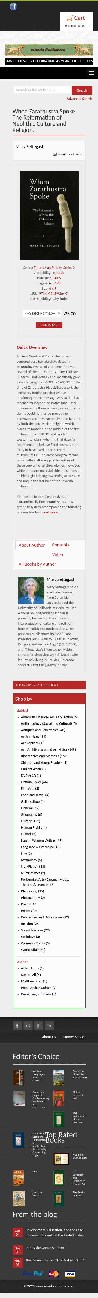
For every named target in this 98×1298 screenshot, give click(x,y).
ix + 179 (55, 283)
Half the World (37, 1194)
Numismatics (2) (33, 873)
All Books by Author (37, 564)
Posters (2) (29, 911)
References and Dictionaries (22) (45, 917)
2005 (57, 278)
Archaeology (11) (33, 736)
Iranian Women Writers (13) (41, 840)
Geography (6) (31, 814)
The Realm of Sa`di (79, 1194)
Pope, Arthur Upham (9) (39, 988)
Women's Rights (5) (35, 943)
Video (57, 554)
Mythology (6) (31, 860)
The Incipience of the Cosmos (78, 1117)
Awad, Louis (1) (32, 968)
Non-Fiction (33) (33, 866)
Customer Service (72, 1037)
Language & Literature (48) (41, 847)
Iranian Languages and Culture (38, 1075)
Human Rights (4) (34, 827)
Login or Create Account (37, 685)
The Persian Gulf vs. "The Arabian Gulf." (55, 1260)
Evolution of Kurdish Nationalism (80, 1074)
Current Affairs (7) (34, 769)
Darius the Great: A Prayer (45, 1247)
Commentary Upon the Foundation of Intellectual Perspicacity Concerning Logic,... (40, 1144)
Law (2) (26, 853)
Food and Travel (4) (35, 795)
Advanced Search (79, 98)
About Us (49, 1037)
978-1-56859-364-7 (53, 293)
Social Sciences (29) (35, 930)
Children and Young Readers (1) (44, 762)
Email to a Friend (70, 154)
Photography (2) (33, 898)
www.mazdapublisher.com (55, 1286)
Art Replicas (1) (32, 743)
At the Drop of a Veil (78, 1095)
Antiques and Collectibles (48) (43, 730)
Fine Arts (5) (30, 788)
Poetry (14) (29, 904)
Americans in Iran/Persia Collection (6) (49, 717)
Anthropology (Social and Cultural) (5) (49, 723)
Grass (35, 1171)
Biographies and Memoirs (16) (43, 756)
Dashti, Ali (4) (31, 975)
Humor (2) (28, 834)
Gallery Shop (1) (33, 801)
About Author (32, 545)
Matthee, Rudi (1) (34, 981)
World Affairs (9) (33, 950)
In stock (58, 273)
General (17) (30, 808)
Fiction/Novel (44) (34, 782)
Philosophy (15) (32, 891)
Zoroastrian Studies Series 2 (54, 267)
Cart (79, 18)
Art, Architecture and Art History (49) (48, 749)
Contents (61, 545)
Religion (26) (30, 924)
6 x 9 (52, 288)
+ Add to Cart (49, 325)
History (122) (30, 821)
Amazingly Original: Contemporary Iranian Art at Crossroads (40, 1099)
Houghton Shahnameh (80, 1156)
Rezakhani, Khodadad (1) (39, 994)
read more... (51, 512)
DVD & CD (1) (31, 775)
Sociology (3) (30, 937)
